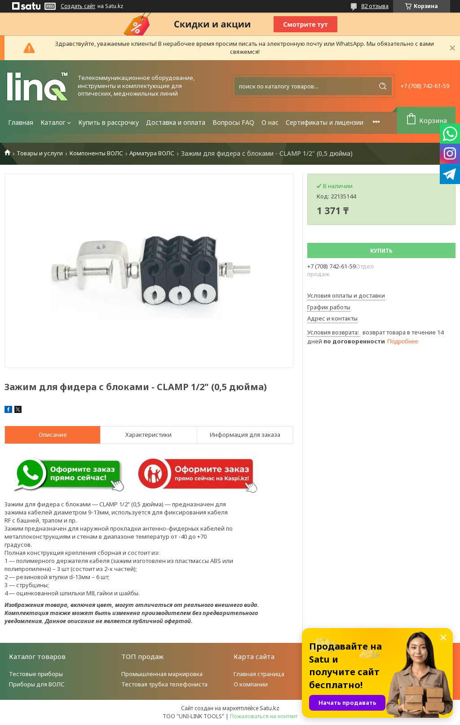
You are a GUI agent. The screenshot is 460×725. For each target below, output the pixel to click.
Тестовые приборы (36, 674)
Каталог (53, 122)
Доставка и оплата (175, 122)
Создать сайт (78, 6)
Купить (381, 251)
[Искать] (383, 86)
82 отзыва (375, 6)
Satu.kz (269, 708)
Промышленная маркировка (162, 674)
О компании (251, 684)
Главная (20, 122)
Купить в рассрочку (108, 122)
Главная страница (259, 674)
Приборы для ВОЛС (37, 684)
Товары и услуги (40, 153)
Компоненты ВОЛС (96, 153)
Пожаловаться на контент (263, 716)
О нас (270, 122)
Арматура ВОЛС (151, 153)
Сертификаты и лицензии (324, 122)
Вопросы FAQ (233, 122)
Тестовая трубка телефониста (164, 684)
